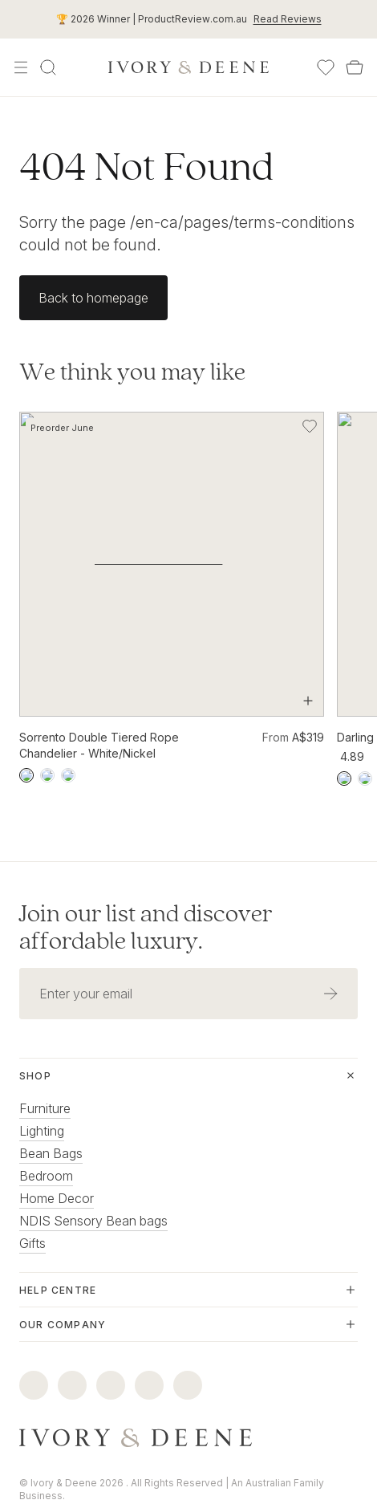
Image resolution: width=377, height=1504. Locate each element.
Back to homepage (93, 298)
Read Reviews (287, 19)
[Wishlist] (325, 67)
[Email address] (161, 960)
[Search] (48, 67)
